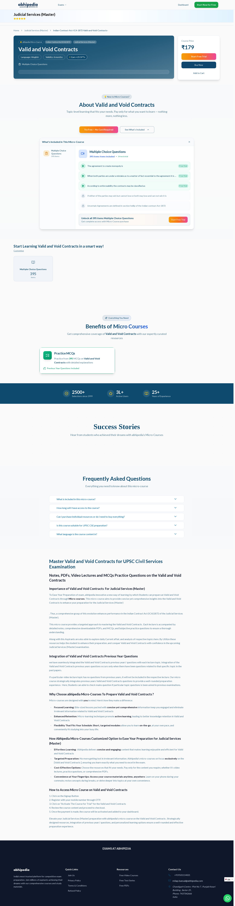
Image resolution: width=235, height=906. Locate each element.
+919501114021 (182, 875)
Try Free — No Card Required (98, 129)
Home (16, 30)
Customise (19, 250)
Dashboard (183, 4)
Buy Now (199, 65)
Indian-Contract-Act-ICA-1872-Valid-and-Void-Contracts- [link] (80, 30)
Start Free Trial (199, 56)
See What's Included (137, 129)
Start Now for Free (206, 4)
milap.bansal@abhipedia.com (188, 880)
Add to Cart (198, 73)
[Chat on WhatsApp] (227, 898)
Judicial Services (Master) (36, 30)
